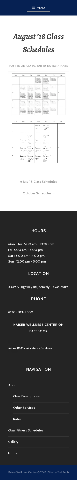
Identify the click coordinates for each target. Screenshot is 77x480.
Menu (41, 8)
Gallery (13, 442)
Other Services (24, 408)
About (12, 385)
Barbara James (57, 65)
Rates (17, 419)
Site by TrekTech (58, 472)
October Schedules (37, 193)
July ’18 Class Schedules (40, 182)
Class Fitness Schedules (25, 430)
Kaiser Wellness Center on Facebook (30, 348)
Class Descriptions (26, 396)
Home (12, 453)
